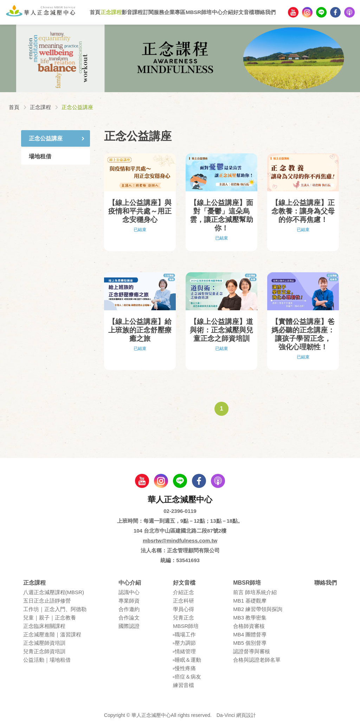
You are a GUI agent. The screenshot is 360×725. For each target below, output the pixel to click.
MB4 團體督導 (249, 634)
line (321, 12)
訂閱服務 (153, 12)
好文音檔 (243, 12)
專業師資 (129, 601)
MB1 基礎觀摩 (249, 601)
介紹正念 (183, 592)
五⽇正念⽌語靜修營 (47, 601)
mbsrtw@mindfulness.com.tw (180, 540)
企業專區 (174, 12)
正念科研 (183, 601)
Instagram (307, 12)
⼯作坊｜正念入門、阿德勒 (54, 609)
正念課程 (111, 12)
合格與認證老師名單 (257, 660)
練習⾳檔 (183, 685)
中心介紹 (222, 12)
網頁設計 (246, 715)
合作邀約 (129, 609)
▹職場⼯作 (184, 634)
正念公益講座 (46, 138)
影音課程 (132, 12)
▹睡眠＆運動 (187, 660)
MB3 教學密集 (249, 618)
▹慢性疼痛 (184, 668)
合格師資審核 (249, 626)
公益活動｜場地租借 (47, 660)
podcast (349, 12)
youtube (293, 12)
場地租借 (40, 156)
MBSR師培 (199, 12)
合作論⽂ (129, 618)
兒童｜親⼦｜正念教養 (49, 618)
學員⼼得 (183, 609)
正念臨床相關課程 (44, 626)
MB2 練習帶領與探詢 (257, 609)
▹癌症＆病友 (187, 677)
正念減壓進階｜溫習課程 (52, 634)
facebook (335, 12)
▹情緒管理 (184, 651)
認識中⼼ (129, 592)
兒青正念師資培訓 (44, 651)
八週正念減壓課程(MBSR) (53, 592)
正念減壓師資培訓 (44, 643)
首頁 (95, 12)
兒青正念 (183, 618)
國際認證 (129, 626)
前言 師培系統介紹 (255, 592)
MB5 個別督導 (249, 643)
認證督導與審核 (251, 651)
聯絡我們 (265, 12)
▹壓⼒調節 (184, 643)
